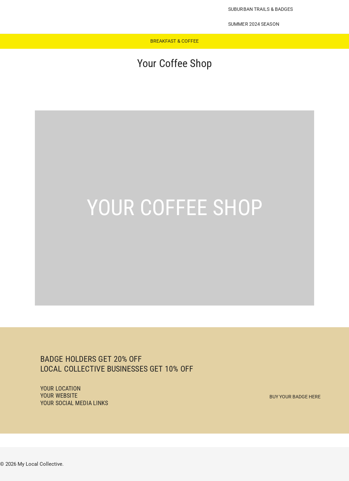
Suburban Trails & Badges (260, 9)
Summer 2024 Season (253, 24)
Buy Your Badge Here (295, 396)
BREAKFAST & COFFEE (174, 41)
